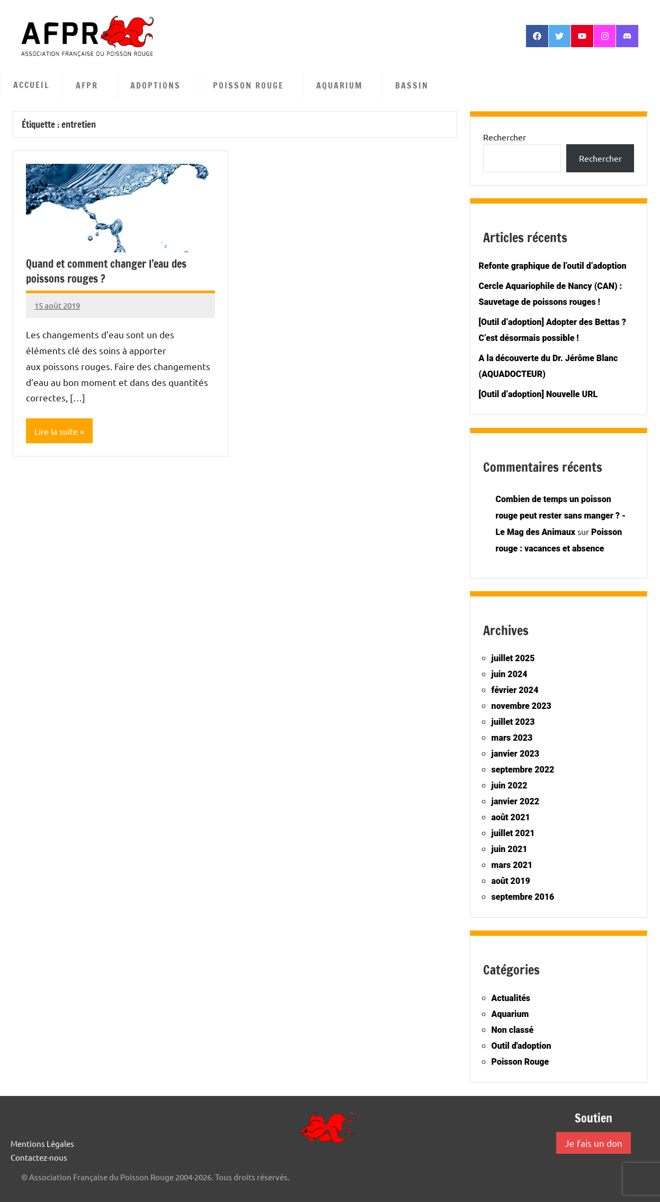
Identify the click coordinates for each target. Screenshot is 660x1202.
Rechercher (504, 136)
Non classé (513, 1030)
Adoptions (160, 85)
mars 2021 (512, 865)
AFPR (92, 85)
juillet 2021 (513, 833)
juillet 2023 (513, 722)
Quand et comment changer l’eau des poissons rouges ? (106, 271)
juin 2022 (510, 785)
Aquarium (344, 85)
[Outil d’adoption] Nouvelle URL (538, 394)
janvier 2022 (515, 801)
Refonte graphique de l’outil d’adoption (553, 266)
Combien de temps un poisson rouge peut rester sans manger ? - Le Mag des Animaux (561, 515)
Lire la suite (56, 431)
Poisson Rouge (254, 85)
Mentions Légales (42, 1143)
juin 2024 (510, 674)
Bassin (417, 85)
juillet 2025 (513, 658)
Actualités (511, 998)
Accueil (31, 85)
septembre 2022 (523, 770)
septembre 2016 (523, 897)
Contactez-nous (39, 1157)
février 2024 (515, 690)
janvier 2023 (515, 754)
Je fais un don (593, 1142)
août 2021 (511, 817)
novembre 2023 (521, 706)
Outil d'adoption (521, 1046)
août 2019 (511, 881)
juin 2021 (510, 849)
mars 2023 (512, 738)
